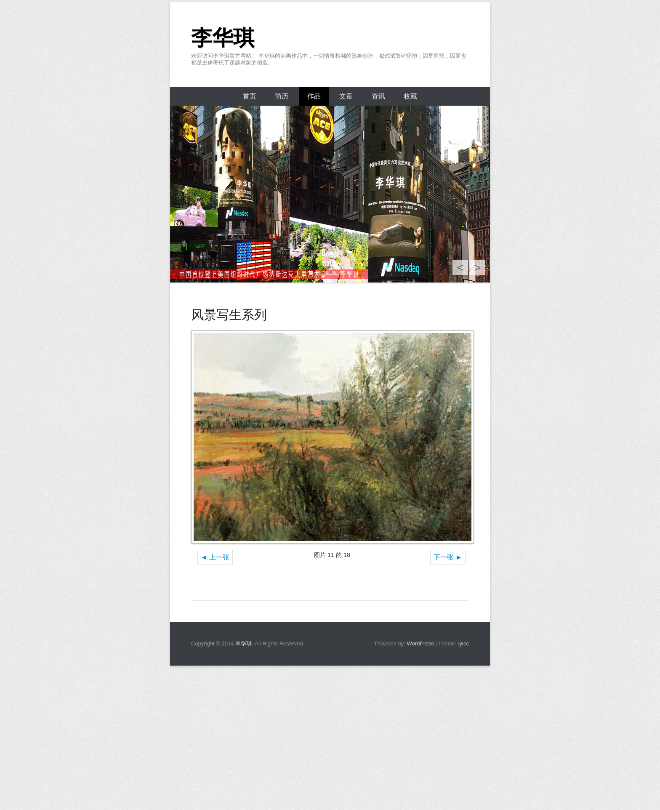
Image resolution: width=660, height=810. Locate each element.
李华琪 (222, 38)
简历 (281, 96)
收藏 (410, 96)
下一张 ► (448, 557)
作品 (314, 96)
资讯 (378, 96)
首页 (249, 96)
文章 (346, 96)
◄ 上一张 (215, 557)
